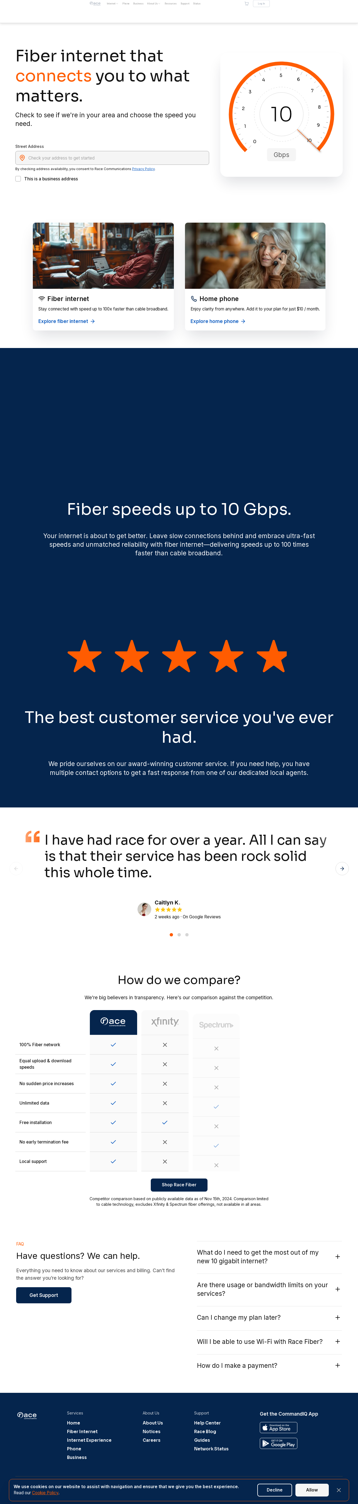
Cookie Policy (45, 1492)
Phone (74, 1448)
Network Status (211, 1448)
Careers (152, 1440)
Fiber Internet (82, 1431)
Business (77, 1457)
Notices (152, 1431)
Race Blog (205, 1431)
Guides (202, 1440)
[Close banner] (338, 1490)
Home (73, 1423)
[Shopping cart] (306, 11)
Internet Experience (89, 1440)
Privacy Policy (143, 169)
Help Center (207, 1423)
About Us (153, 1423)
